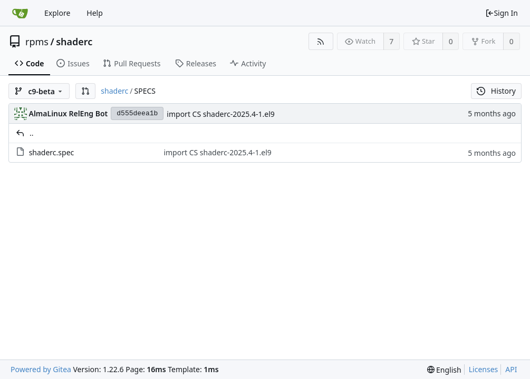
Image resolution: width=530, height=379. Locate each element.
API (511, 369)
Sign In (501, 13)
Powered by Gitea (41, 369)
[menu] (444, 370)
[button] (85, 91)
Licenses (483, 369)
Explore (57, 13)
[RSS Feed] (321, 41)
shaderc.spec (51, 152)
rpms (37, 41)
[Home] (20, 13)
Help (94, 13)
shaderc (74, 41)
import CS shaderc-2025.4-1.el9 (220, 114)
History (496, 91)
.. (32, 133)
